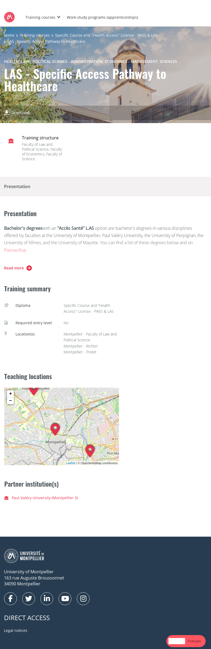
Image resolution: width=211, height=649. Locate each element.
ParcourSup (15, 250)
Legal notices (15, 630)
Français (194, 641)
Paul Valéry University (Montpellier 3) (41, 497)
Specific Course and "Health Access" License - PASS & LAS (106, 35)
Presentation (17, 186)
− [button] (10, 401)
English (176, 641)
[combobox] (176, 641)
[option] (194, 641)
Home (9, 35)
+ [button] (10, 394)
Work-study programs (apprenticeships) (102, 17)
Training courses (40, 17)
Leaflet (70, 463)
